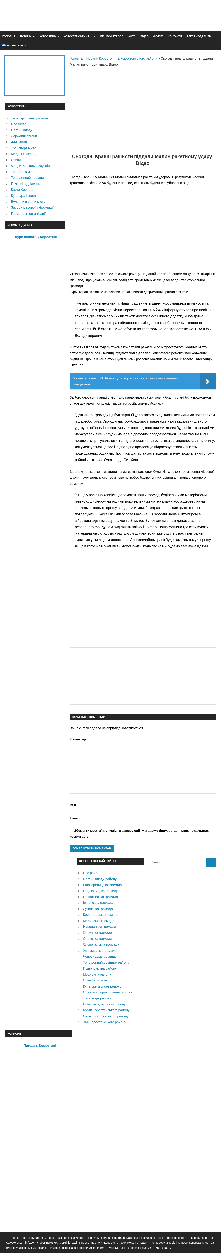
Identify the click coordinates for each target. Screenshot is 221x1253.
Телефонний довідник (28, 177)
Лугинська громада (98, 909)
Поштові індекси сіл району (104, 1004)
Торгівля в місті (23, 171)
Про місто (18, 124)
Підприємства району (100, 968)
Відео (144, 36)
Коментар (78, 739)
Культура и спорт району (102, 986)
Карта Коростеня (24, 189)
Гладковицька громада (101, 891)
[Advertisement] (142, 15)
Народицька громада (99, 926)
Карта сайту (163, 1247)
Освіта (16, 160)
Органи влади (22, 130)
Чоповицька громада (99, 956)
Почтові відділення (26, 183)
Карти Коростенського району (106, 1010)
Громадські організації (28, 213)
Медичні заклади (24, 154)
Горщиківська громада (100, 897)
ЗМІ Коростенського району (104, 1022)
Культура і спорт (23, 195)
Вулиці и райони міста (28, 201)
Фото (132, 36)
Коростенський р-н (78, 36)
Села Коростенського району (105, 1016)
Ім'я (73, 805)
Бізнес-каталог (111, 36)
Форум (158, 36)
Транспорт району (97, 998)
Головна (8, 36)
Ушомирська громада (100, 950)
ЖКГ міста (19, 142)
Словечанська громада (101, 944)
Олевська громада (97, 938)
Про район (91, 873)
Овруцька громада (97, 932)
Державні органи (24, 136)
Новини (26, 36)
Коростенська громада (100, 914)
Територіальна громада (29, 118)
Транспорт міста (23, 148)
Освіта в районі (95, 980)
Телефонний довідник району (106, 962)
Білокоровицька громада (102, 885)
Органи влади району (100, 879)
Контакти (175, 36)
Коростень (48, 36)
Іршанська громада (98, 902)
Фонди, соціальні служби (30, 166)
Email (74, 818)
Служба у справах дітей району (107, 992)
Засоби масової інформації (32, 207)
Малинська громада (98, 920)
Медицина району (97, 974)
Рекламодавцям (199, 36)
